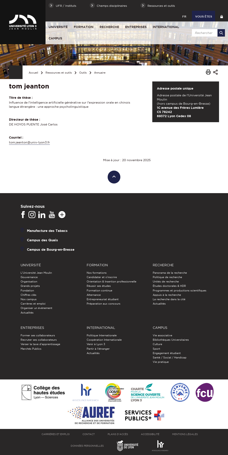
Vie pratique (161, 361)
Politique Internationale (102, 335)
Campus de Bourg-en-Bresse (50, 249)
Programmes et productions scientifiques (179, 290)
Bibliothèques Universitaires (171, 339)
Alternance (94, 294)
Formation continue (99, 290)
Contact (88, 434)
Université (58, 27)
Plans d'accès (118, 434)
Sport (156, 348)
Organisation (29, 281)
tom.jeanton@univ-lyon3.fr (29, 142)
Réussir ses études (99, 285)
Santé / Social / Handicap (169, 357)
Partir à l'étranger (98, 348)
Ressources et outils (59, 72)
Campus (55, 38)
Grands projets (30, 285)
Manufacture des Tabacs (47, 230)
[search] (207, 33)
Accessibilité (150, 434)
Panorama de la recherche (170, 272)
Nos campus (29, 299)
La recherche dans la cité (169, 299)
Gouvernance (29, 277)
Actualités (27, 312)
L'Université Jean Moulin (36, 272)
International (166, 27)
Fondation (27, 290)
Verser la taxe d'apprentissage (40, 344)
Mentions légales (185, 434)
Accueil (33, 72)
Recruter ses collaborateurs (39, 339)
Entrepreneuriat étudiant (103, 299)
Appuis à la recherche (167, 294)
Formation (83, 27)
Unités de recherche (166, 281)
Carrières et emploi (33, 303)
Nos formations (97, 272)
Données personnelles (87, 445)
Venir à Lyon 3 (96, 344)
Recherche (109, 27)
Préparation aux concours (103, 303)
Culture (157, 344)
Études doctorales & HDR (169, 285)
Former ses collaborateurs (38, 335)
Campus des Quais (42, 240)
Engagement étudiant (167, 353)
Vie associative (162, 335)
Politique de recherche (167, 277)
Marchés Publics (31, 348)
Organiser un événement (36, 308)
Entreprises (136, 27)
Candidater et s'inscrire (102, 277)
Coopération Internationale (104, 339)
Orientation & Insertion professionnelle (111, 281)
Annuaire (99, 72)
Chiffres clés (28, 294)
